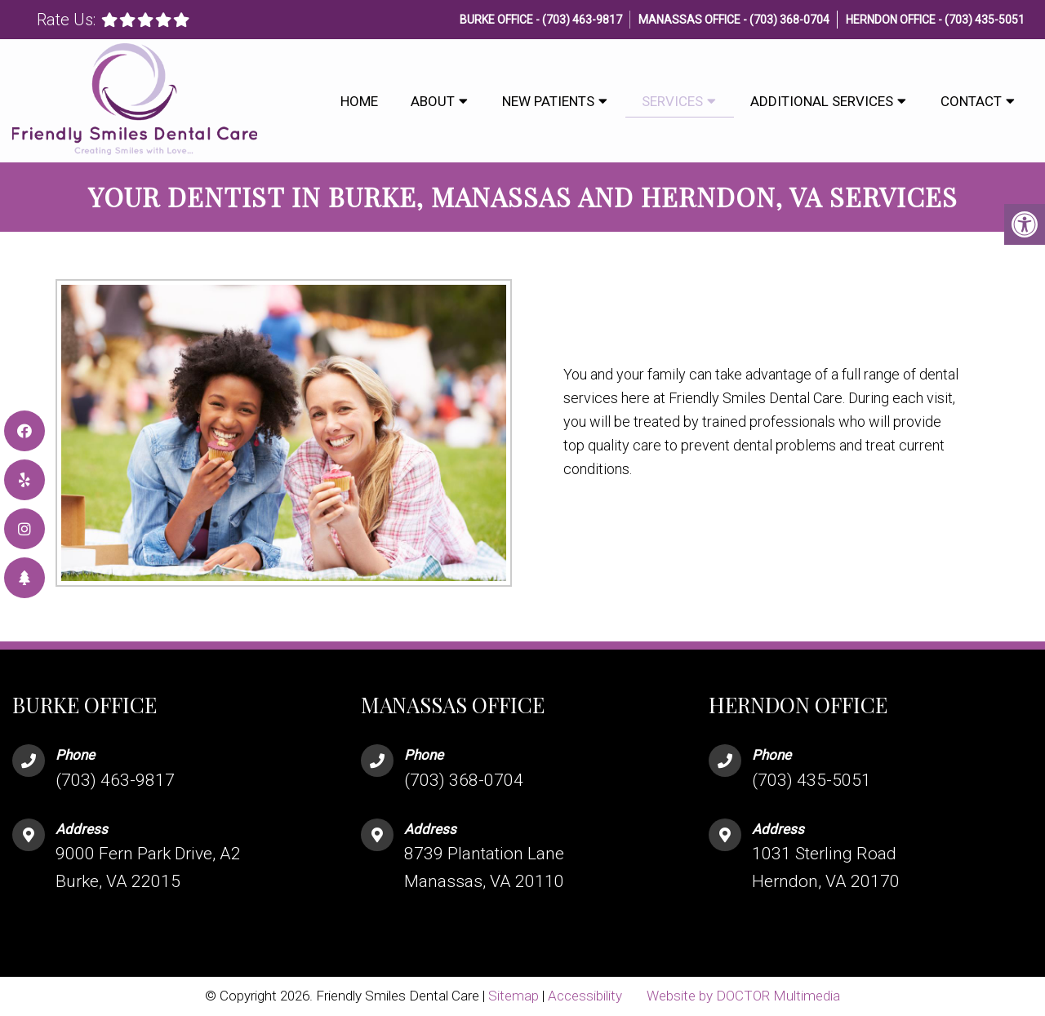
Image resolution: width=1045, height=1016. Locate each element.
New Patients (548, 101)
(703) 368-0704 (789, 19)
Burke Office (498, 19)
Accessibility (585, 995)
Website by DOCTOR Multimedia (743, 995)
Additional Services (821, 101)
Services (672, 101)
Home (359, 101)
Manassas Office (690, 19)
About (433, 101)
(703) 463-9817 (582, 19)
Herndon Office (892, 19)
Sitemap (513, 995)
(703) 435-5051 (985, 19)
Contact (971, 101)
